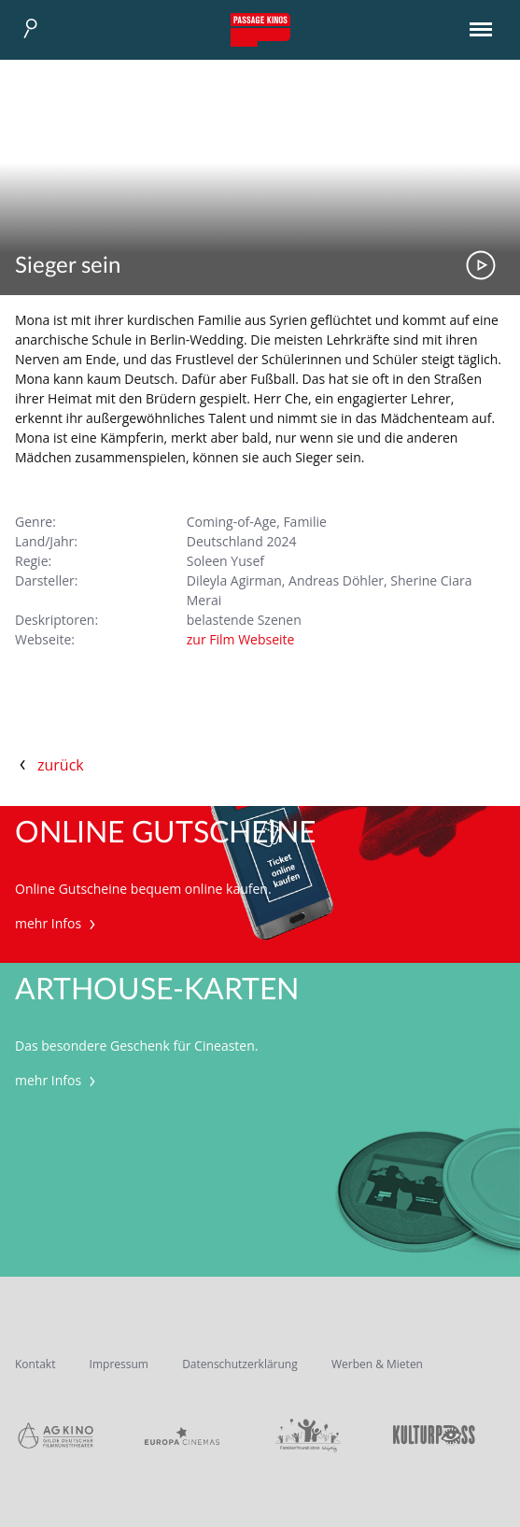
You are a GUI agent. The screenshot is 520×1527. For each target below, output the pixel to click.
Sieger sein (67, 266)
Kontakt (35, 1364)
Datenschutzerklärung (240, 1364)
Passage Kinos (260, 30)
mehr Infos (57, 923)
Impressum (119, 1364)
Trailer (480, 265)
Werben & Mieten (377, 1364)
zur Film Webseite (241, 639)
